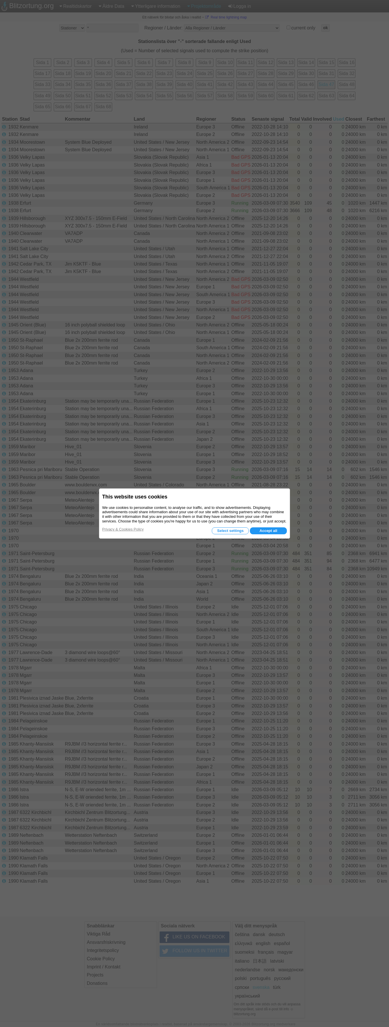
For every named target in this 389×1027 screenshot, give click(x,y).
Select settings (230, 531)
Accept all (268, 531)
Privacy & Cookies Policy (123, 529)
